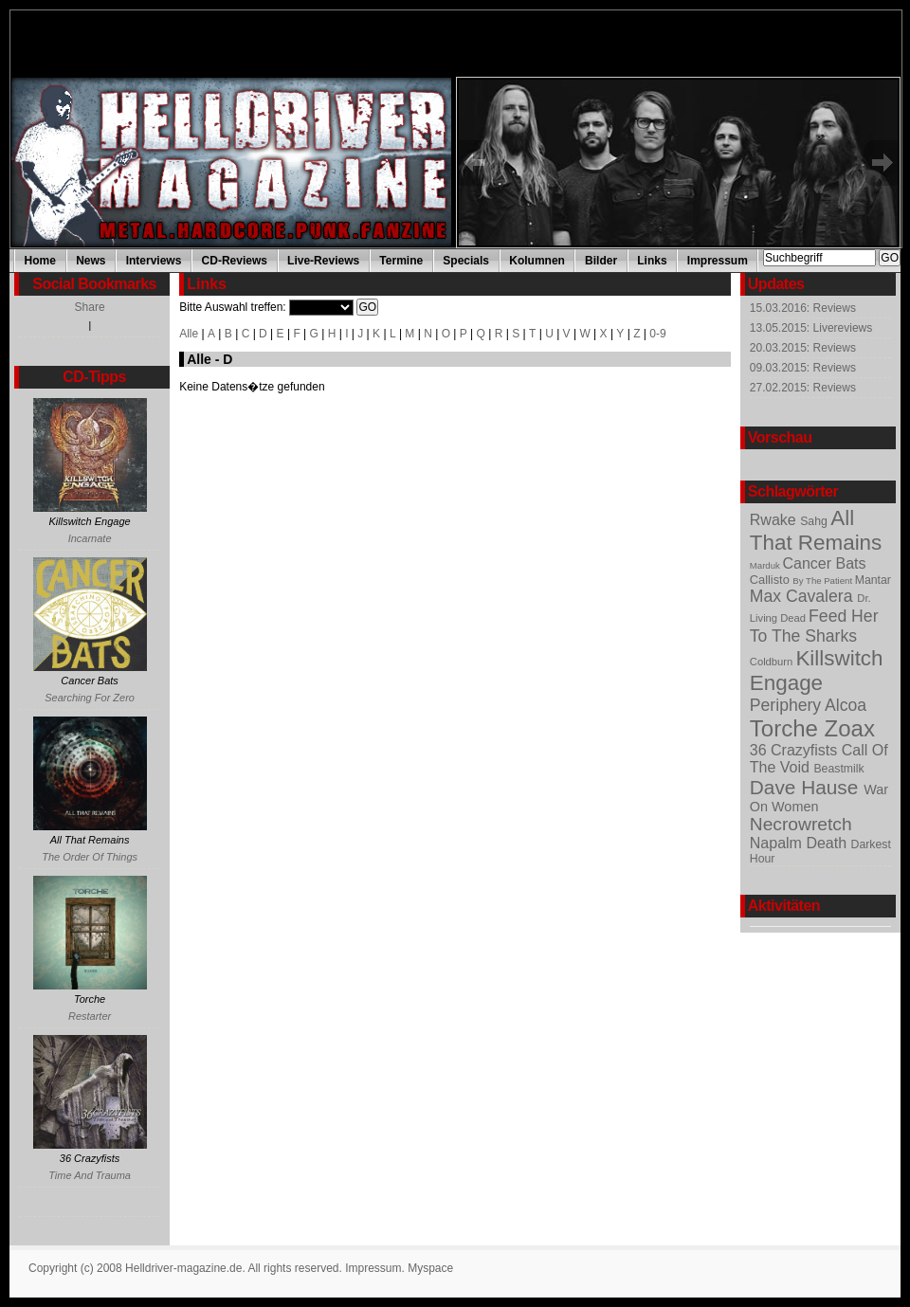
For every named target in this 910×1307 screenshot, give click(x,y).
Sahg (815, 521)
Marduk (766, 565)
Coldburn (773, 661)
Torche (787, 728)
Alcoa (845, 705)
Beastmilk (838, 768)
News (90, 260)
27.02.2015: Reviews (803, 387)
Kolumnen (537, 260)
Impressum (717, 260)
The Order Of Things (89, 856)
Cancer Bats (823, 563)
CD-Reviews (234, 260)
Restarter (89, 1016)
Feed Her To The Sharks (814, 626)
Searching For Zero (90, 697)
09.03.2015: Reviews (803, 367)
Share (90, 307)
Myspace (430, 1268)
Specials (466, 260)
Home (40, 260)
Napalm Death (800, 843)
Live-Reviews (323, 260)
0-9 (657, 333)
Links (651, 260)
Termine (401, 260)
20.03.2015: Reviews (803, 347)
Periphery (787, 705)
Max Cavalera (804, 596)
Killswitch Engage (816, 670)
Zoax (850, 728)
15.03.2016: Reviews (803, 308)
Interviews (154, 260)
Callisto (771, 579)
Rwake (775, 520)
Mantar (873, 580)
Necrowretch (801, 824)
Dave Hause (807, 787)
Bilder (601, 260)
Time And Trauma (89, 1175)
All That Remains (816, 530)
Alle (188, 333)
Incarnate (90, 538)
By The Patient (823, 580)
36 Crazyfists (796, 750)
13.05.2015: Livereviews (811, 328)
